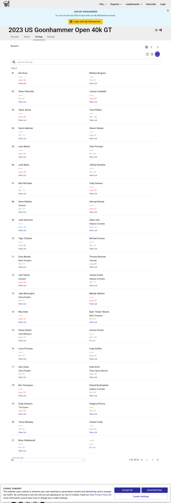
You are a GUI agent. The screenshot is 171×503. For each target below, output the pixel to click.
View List (22, 83)
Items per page (18, 458)
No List (92, 341)
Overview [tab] (15, 37)
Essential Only (154, 490)
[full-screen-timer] (147, 54)
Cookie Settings (141, 496)
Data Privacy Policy (99, 495)
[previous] (151, 47)
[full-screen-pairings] (152, 54)
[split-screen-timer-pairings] (157, 54)
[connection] (146, 47)
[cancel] (167, 10)
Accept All (127, 490)
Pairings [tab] (39, 37)
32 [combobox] (12, 460)
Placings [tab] (51, 37)
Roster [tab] (27, 37)
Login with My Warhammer (85, 21)
